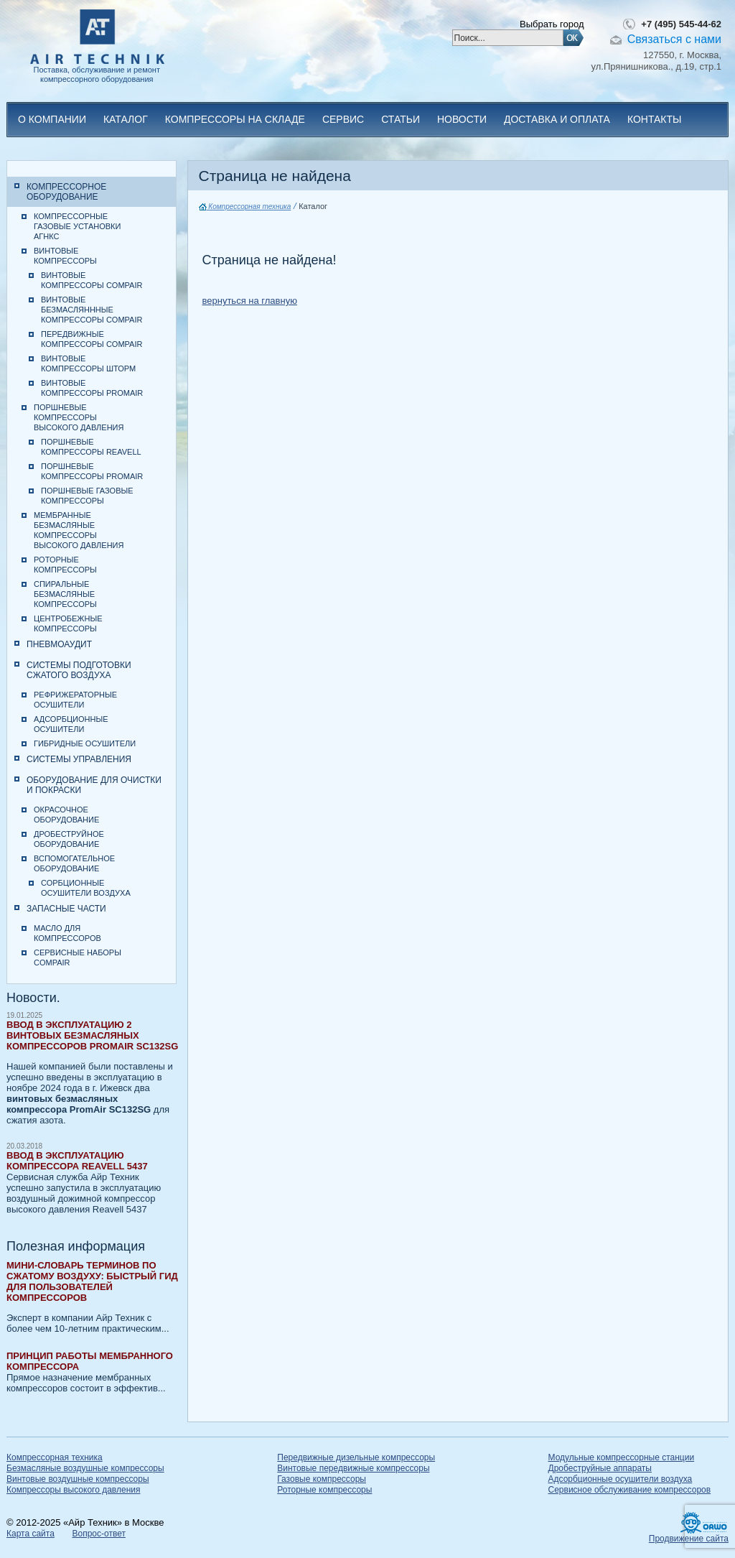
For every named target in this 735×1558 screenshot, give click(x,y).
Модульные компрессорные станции (621, 1457)
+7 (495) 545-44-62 (681, 24)
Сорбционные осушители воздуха (86, 887)
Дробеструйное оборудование (69, 839)
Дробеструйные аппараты (600, 1468)
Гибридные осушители (85, 743)
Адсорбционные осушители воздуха (620, 1479)
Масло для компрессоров (67, 933)
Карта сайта (30, 1534)
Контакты (654, 119)
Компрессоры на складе (235, 119)
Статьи (400, 119)
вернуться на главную (249, 300)
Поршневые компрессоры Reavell (91, 446)
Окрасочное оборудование (66, 814)
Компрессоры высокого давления (73, 1490)
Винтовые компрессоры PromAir (92, 388)
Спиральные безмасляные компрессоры (65, 594)
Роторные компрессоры (65, 564)
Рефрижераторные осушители (75, 699)
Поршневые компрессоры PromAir (92, 471)
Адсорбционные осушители (71, 724)
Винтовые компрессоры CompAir (91, 280)
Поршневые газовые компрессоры (87, 495)
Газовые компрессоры (321, 1479)
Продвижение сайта (689, 1539)
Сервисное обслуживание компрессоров (629, 1490)
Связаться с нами (674, 39)
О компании (52, 119)
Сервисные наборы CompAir (77, 957)
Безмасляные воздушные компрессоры (85, 1468)
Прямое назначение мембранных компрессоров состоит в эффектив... (92, 1372)
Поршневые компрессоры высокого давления (78, 417)
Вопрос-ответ (98, 1534)
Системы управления (79, 759)
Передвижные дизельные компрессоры (356, 1457)
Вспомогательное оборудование (74, 863)
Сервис (343, 119)
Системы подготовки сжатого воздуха (79, 670)
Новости (462, 119)
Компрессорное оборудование (66, 192)
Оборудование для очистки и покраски (94, 785)
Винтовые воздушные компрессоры (77, 1479)
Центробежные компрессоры (68, 623)
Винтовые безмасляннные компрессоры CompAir (91, 309)
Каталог (125, 119)
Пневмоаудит (59, 644)
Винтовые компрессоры (65, 255)
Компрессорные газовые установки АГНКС (77, 226)
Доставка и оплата (557, 119)
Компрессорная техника (245, 206)
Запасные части (66, 909)
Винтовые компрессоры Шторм (88, 363)
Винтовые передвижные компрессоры (353, 1468)
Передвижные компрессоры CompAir (91, 339)
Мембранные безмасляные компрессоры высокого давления (78, 530)
